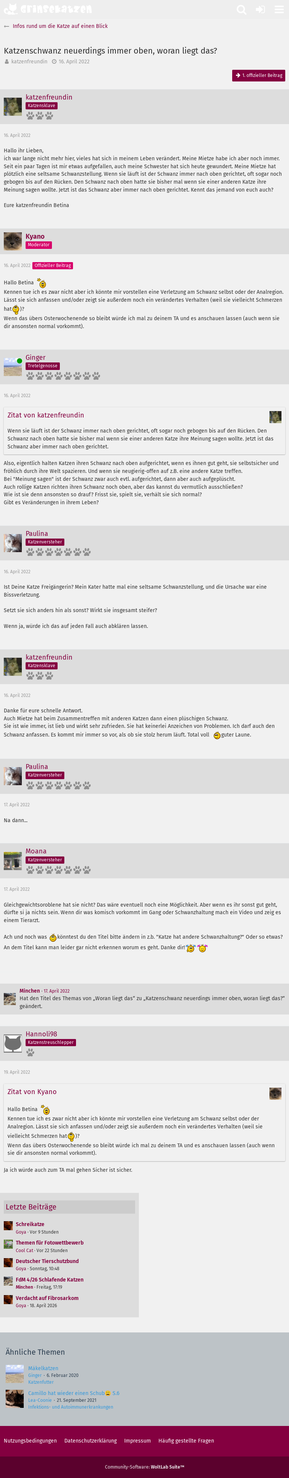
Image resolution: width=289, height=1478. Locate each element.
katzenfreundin (29, 61)
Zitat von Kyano (32, 1092)
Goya (21, 1232)
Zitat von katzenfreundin (46, 415)
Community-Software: (144, 1467)
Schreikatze (30, 1224)
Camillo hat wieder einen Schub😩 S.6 (73, 1393)
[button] (279, 9)
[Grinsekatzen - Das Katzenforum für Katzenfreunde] (47, 9)
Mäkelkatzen (43, 1368)
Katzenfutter (41, 1382)
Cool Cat (24, 1250)
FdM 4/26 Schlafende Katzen (50, 1280)
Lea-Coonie (40, 1400)
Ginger (35, 1375)
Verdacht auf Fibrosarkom (47, 1298)
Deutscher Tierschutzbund (47, 1261)
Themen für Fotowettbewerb (50, 1243)
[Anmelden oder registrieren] (260, 9)
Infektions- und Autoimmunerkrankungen (70, 1407)
